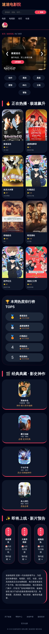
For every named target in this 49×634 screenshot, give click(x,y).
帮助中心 (19, 617)
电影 (4, 18)
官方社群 (24, 623)
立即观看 (18, 62)
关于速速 (8, 617)
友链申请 (30, 617)
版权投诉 (41, 617)
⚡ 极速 (40, 12)
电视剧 (12, 18)
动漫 (27, 18)
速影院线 (10, 34)
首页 (3, 34)
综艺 (20, 18)
